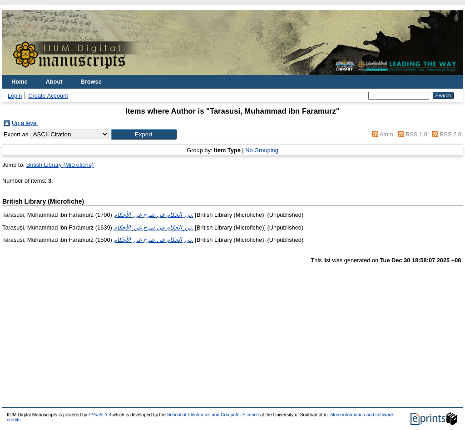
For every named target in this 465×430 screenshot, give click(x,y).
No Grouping (261, 150)
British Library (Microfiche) (60, 164)
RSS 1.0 (416, 134)
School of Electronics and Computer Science (213, 414)
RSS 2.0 (450, 134)
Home (19, 81)
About (54, 81)
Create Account (48, 95)
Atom (386, 134)
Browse (91, 81)
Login (15, 95)
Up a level (25, 123)
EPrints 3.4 (100, 414)
